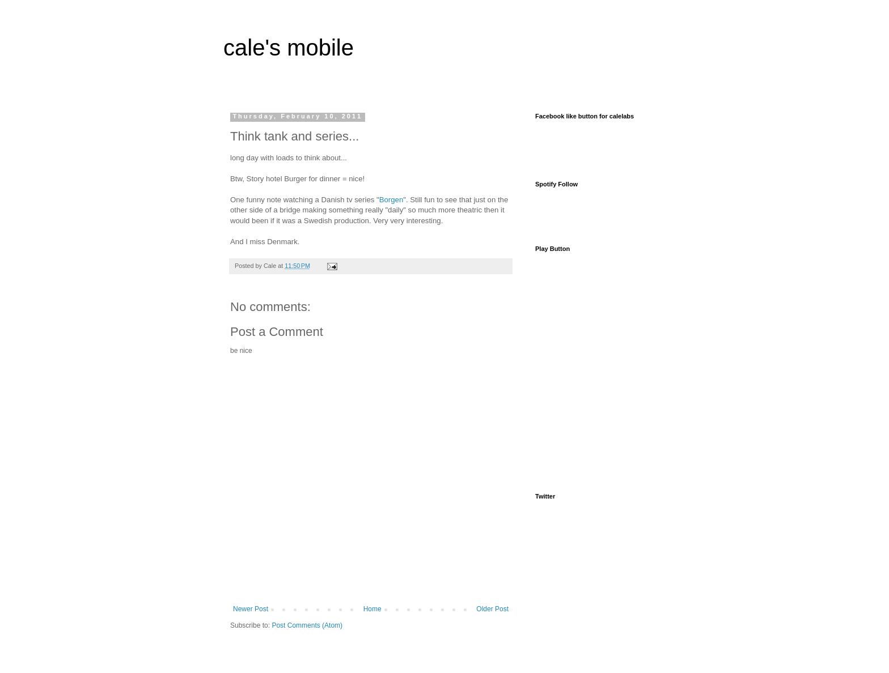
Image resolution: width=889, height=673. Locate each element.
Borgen (391, 199)
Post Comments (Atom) (307, 625)
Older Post (492, 609)
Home (372, 609)
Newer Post (250, 609)
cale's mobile (288, 47)
